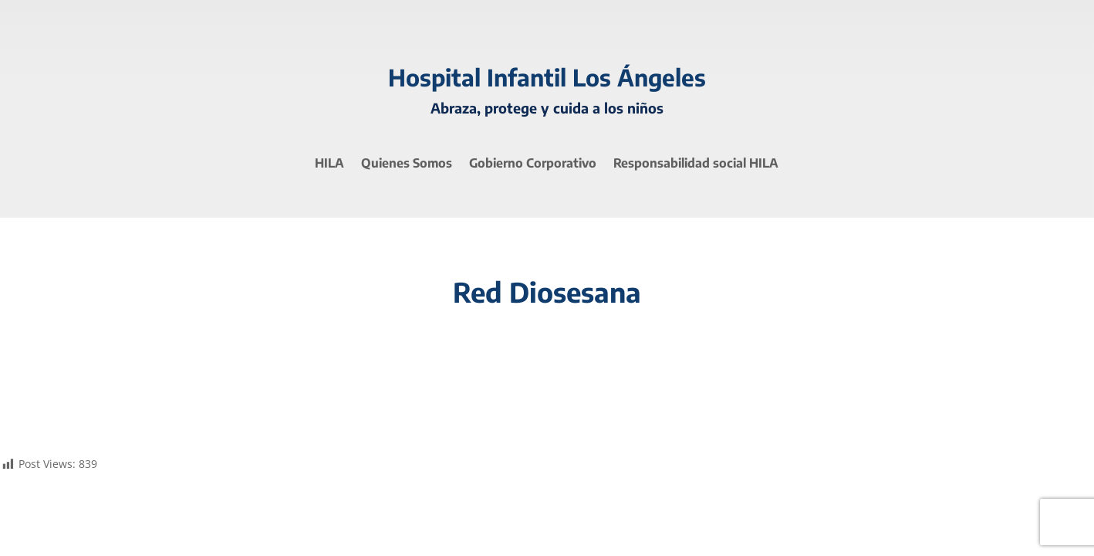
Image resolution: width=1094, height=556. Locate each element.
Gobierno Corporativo (532, 164)
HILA (329, 164)
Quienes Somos (406, 164)
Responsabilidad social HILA (695, 164)
